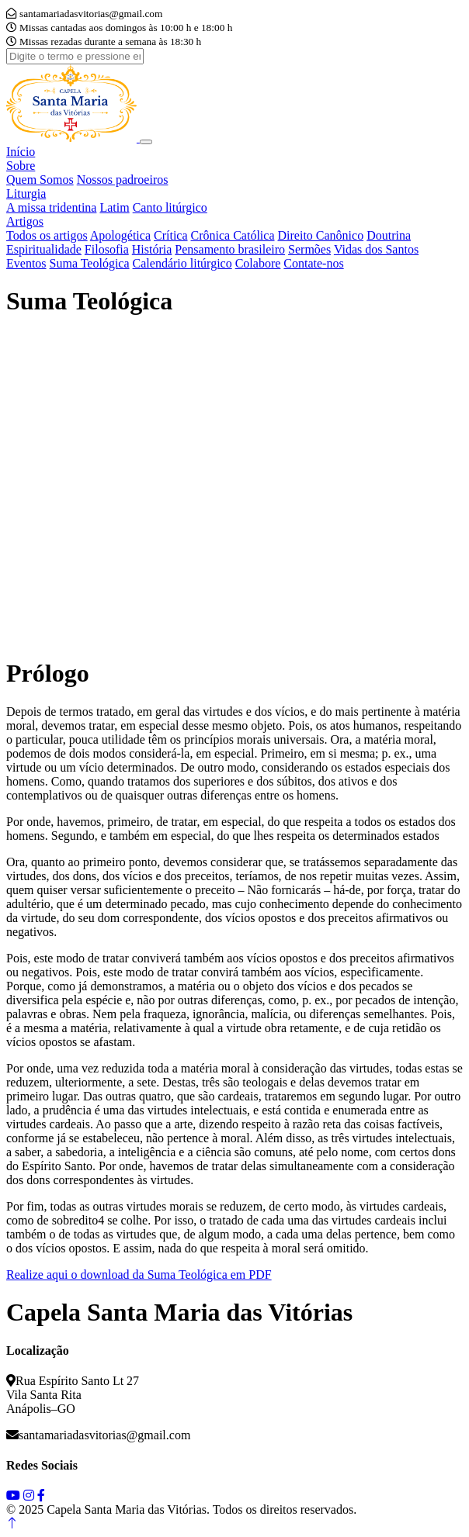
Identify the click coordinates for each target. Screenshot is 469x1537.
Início (20, 151)
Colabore (258, 263)
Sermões (309, 249)
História (152, 249)
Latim (114, 207)
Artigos (24, 221)
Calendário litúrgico (182, 263)
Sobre (20, 165)
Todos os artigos (47, 235)
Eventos (26, 263)
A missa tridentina (51, 207)
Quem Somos (40, 179)
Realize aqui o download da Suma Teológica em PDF (139, 1274)
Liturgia (26, 193)
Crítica (171, 235)
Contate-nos (313, 263)
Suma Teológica (90, 263)
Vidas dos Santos (376, 249)
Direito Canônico (321, 235)
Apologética (120, 235)
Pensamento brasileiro (230, 249)
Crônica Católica (233, 235)
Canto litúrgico (170, 207)
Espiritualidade (44, 249)
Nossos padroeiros (122, 179)
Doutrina (389, 235)
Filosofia (107, 249)
